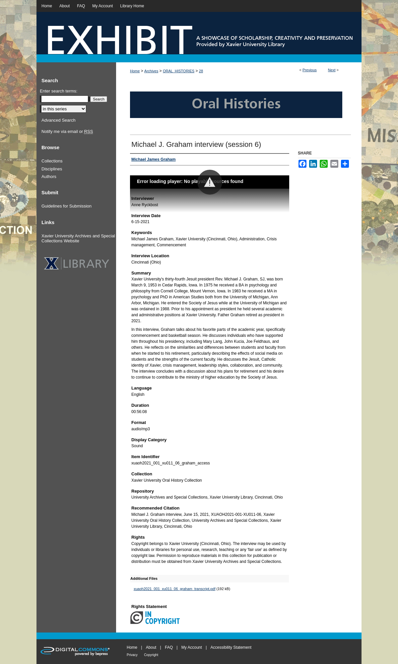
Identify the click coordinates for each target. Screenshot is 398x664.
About (151, 647)
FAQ (169, 647)
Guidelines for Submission (66, 206)
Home (135, 71)
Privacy (132, 655)
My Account (191, 647)
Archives (151, 71)
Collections (52, 160)
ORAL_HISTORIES (178, 71)
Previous (309, 70)
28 (201, 71)
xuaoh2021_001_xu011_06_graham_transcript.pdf (174, 589)
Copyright (151, 655)
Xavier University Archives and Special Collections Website (78, 238)
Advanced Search (58, 120)
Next (332, 70)
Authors (48, 176)
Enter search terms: (58, 91)
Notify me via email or (67, 131)
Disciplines (51, 168)
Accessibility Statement (231, 647)
